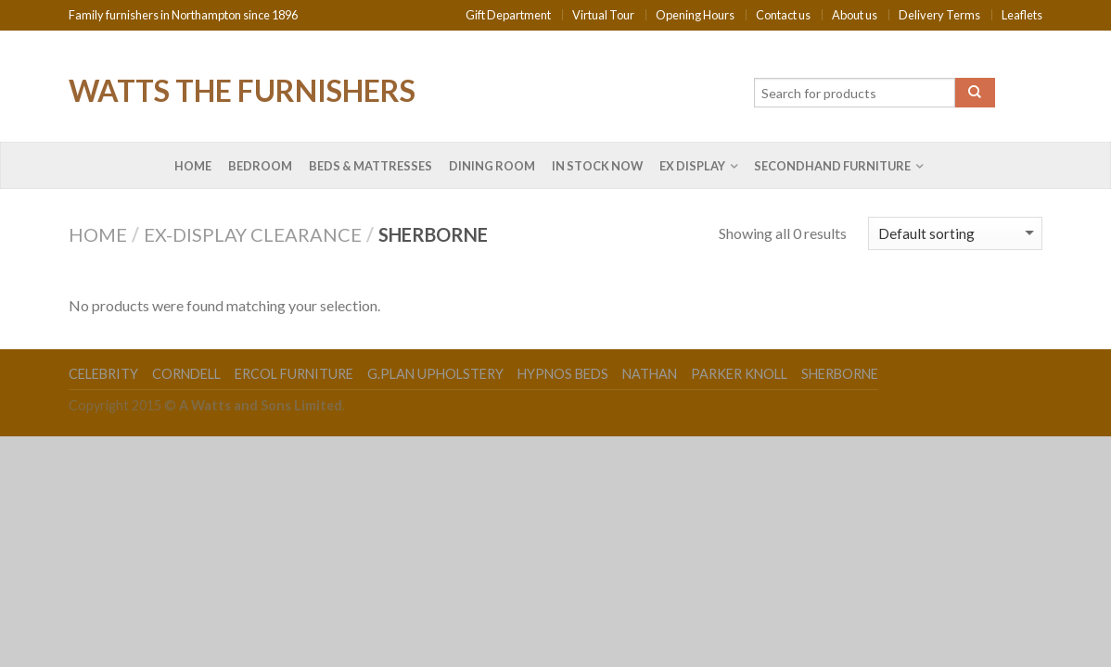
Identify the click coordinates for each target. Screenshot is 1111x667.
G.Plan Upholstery (435, 374)
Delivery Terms (939, 14)
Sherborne (839, 374)
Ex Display (692, 165)
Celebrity (103, 374)
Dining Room (492, 165)
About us (854, 14)
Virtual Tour (603, 14)
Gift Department (508, 14)
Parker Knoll (739, 374)
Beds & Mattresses (370, 165)
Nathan (649, 374)
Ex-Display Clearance (253, 234)
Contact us (783, 14)
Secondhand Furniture (832, 165)
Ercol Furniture (294, 374)
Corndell (186, 374)
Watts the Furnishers (242, 89)
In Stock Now (597, 165)
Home (192, 165)
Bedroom (260, 165)
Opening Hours (695, 14)
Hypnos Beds (562, 374)
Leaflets (1022, 14)
